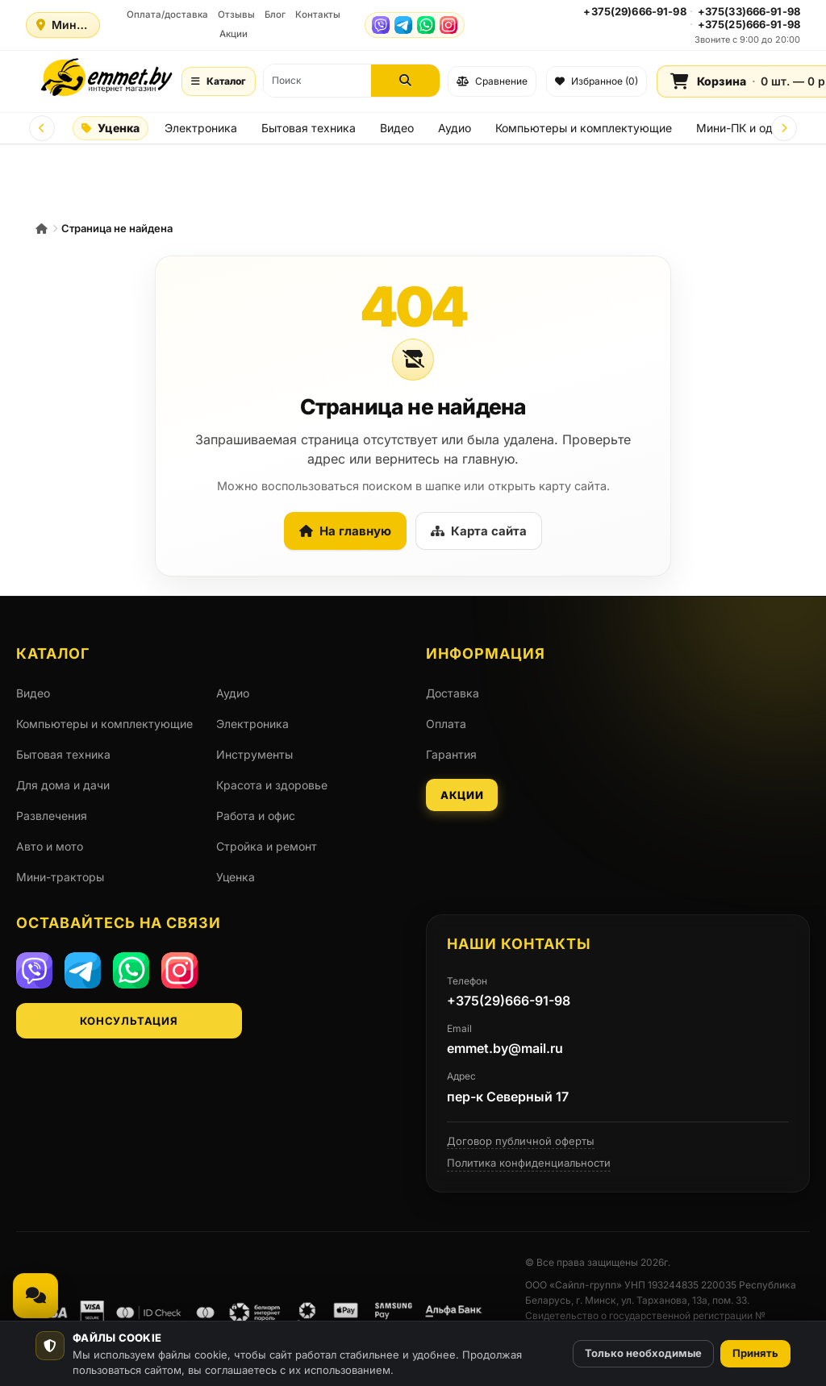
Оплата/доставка (167, 14)
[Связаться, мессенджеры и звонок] (35, 1295)
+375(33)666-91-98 (749, 11)
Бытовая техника (308, 128)
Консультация (128, 1020)
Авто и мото (49, 846)
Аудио (454, 128)
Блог (275, 14)
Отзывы (236, 14)
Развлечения (51, 815)
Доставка (452, 693)
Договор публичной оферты (520, 1140)
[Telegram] (403, 25)
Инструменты (254, 754)
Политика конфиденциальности (529, 1162)
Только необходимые (643, 1352)
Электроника (201, 128)
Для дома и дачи (63, 785)
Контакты (317, 14)
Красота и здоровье (271, 785)
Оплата (446, 723)
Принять (755, 1352)
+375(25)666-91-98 (749, 24)
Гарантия (451, 754)
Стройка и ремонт (266, 846)
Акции (233, 34)
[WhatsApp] (426, 25)
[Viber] (381, 25)
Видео (397, 128)
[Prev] (42, 128)
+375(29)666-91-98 (634, 11)
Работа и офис (255, 815)
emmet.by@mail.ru (505, 1048)
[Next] (784, 128)
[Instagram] (448, 25)
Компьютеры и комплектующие (583, 128)
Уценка (110, 128)
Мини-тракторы (60, 877)
